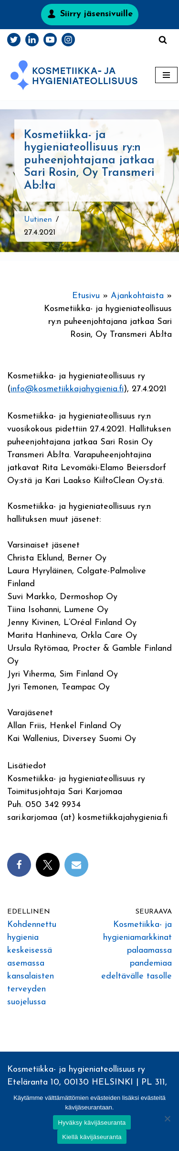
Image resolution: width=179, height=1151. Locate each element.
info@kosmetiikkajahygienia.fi (67, 389)
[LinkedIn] (32, 39)
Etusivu (86, 296)
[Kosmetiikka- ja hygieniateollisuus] (74, 75)
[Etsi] (162, 39)
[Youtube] (50, 39)
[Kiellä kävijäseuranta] (167, 1118)
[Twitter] (14, 39)
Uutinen (38, 220)
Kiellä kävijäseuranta (91, 1136)
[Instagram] (68, 39)
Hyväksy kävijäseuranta (92, 1122)
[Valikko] (166, 75)
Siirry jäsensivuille (96, 14)
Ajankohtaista (137, 296)
